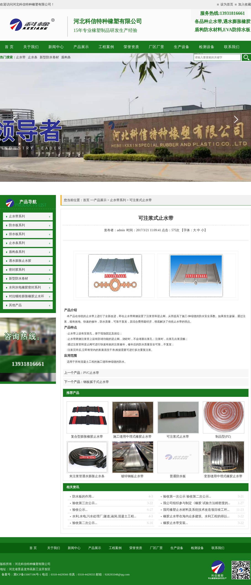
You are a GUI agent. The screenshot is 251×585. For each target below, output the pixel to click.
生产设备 (181, 47)
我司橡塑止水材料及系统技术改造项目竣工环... (196, 509)
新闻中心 (56, 47)
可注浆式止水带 (140, 200)
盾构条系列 (17, 252)
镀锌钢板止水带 (132, 476)
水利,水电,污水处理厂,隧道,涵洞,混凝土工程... (104, 516)
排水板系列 (17, 234)
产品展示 (81, 47)
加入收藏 (244, 4)
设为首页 (226, 4)
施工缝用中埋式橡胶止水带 (132, 436)
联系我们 (232, 47)
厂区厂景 (156, 47)
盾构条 (66, 57)
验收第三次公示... (84, 503)
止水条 (32, 57)
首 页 (9, 47)
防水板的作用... (83, 496)
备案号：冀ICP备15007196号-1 (21, 574)
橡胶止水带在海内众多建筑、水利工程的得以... (196, 516)
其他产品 (15, 305)
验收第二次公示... (84, 523)
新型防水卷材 (49, 57)
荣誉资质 (131, 47)
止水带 (21, 57)
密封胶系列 (17, 269)
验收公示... (80, 509)
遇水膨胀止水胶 (20, 260)
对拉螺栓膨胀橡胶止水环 (26, 296)
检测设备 (206, 47)
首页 (86, 200)
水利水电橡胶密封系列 (25, 287)
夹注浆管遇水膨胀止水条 (87, 476)
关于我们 (31, 47)
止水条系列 (17, 243)
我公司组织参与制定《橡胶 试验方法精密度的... (196, 503)
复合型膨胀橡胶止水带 (87, 436)
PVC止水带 (91, 373)
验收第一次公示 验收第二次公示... (187, 496)
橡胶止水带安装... (175, 523)
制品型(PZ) (223, 436)
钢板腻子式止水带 (96, 382)
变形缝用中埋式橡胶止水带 (223, 476)
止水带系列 (17, 216)
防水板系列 (17, 225)
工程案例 (106, 47)
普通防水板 (178, 476)
